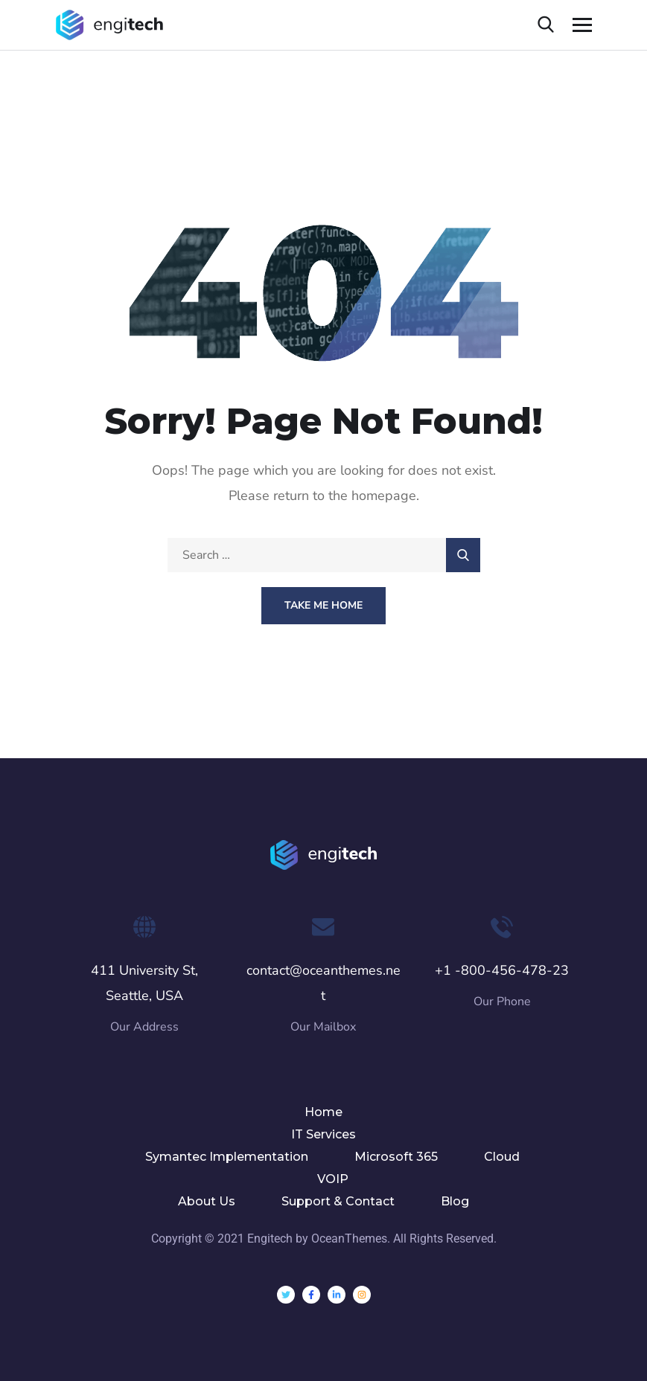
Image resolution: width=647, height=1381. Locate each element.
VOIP (332, 1179)
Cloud (502, 1157)
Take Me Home (323, 605)
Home (323, 1112)
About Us (206, 1201)
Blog (455, 1201)
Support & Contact (338, 1201)
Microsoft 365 (396, 1157)
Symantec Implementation (226, 1157)
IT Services (323, 1134)
